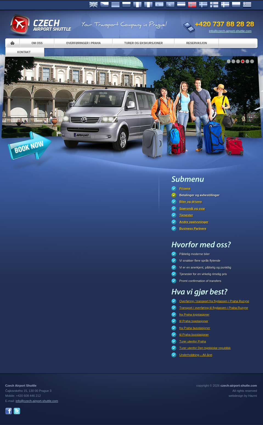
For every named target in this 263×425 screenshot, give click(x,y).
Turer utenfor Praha (192, 341)
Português (170, 4)
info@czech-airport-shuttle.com (230, 31)
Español (159, 4)
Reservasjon (196, 43)
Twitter (16, 411)
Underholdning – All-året (195, 354)
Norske (192, 4)
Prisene (184, 188)
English (93, 4)
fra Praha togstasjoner (194, 314)
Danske (225, 4)
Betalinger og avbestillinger (199, 195)
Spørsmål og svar (192, 208)
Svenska (203, 4)
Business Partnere (192, 228)
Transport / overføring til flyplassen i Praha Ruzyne (213, 307)
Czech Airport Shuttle (40, 24)
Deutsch (115, 4)
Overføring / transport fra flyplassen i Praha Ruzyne (214, 301)
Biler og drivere (190, 201)
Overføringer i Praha (83, 43)
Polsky (236, 4)
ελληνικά (247, 4)
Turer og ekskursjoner (143, 43)
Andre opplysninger (193, 222)
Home (12, 43)
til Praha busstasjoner (194, 334)
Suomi (214, 4)
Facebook (8, 411)
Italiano (148, 4)
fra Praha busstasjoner (194, 328)
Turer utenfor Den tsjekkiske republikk (205, 348)
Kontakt (24, 52)
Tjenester (186, 215)
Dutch (181, 4)
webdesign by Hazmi (243, 395)
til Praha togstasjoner (193, 321)
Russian (126, 4)
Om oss (37, 43)
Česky (104, 4)
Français (137, 4)
